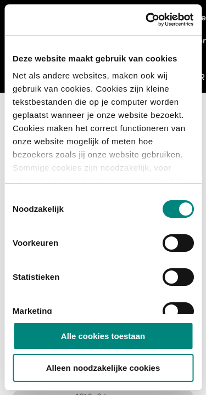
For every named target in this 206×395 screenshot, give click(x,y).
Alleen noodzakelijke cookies (103, 368)
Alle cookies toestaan (103, 336)
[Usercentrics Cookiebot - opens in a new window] (146, 20)
